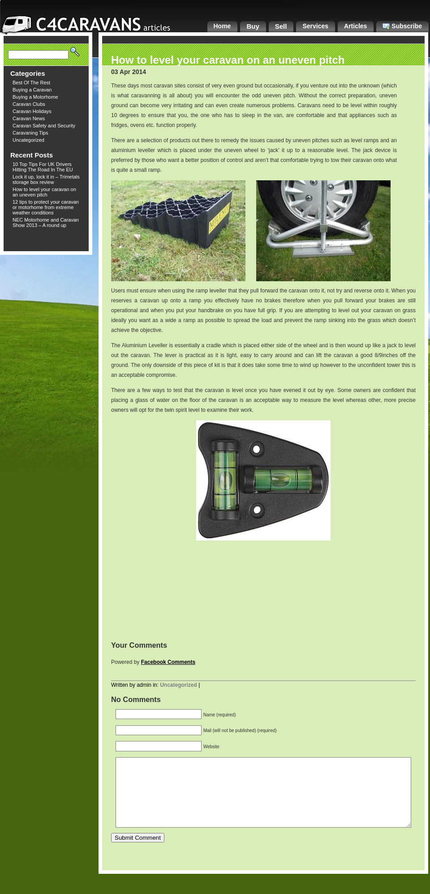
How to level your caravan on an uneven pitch (44, 192)
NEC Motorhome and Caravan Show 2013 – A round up (46, 222)
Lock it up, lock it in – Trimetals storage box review (46, 179)
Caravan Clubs (29, 104)
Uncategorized (28, 140)
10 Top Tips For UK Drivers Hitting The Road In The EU (43, 166)
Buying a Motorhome (35, 97)
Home (222, 26)
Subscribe (402, 26)
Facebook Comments (168, 662)
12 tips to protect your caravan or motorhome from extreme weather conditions (46, 207)
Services (315, 26)
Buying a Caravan (32, 89)
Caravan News (29, 118)
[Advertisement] (263, 591)
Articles (355, 26)
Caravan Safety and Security (44, 125)
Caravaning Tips (30, 132)
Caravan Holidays (32, 111)
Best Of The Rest (31, 82)
